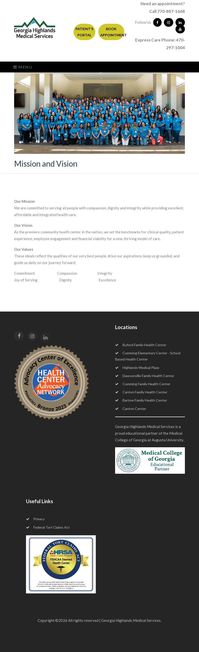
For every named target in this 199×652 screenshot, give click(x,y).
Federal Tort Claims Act (48, 527)
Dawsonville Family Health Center (144, 376)
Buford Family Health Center (140, 345)
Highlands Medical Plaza (137, 367)
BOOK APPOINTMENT (112, 32)
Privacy (35, 519)
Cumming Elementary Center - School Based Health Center (147, 356)
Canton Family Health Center (141, 392)
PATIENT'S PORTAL (84, 32)
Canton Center (130, 408)
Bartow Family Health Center (141, 400)
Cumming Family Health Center (142, 384)
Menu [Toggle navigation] (22, 67)
